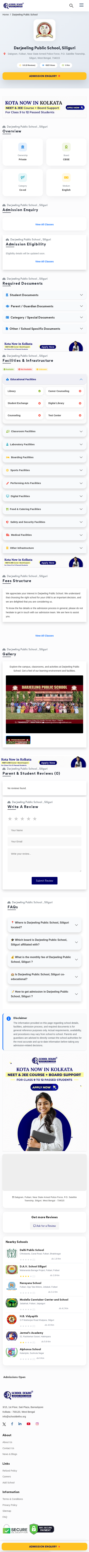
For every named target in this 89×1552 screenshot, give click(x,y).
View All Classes (44, 224)
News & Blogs (10, 1454)
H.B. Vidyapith (29, 1316)
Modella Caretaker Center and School (44, 1299)
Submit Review (44, 880)
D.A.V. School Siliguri (33, 1266)
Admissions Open (14, 1377)
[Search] (71, 5)
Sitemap (7, 1511)
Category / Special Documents (30, 317)
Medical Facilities (19, 534)
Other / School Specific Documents (33, 328)
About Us (7, 1442)
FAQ (5, 1517)
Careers (7, 1476)
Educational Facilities (21, 379)
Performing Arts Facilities (23, 483)
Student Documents (22, 295)
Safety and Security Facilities (25, 522)
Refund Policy (10, 1470)
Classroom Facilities (21, 431)
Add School (9, 1482)
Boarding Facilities (20, 457)
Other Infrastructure (20, 548)
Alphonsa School (30, 1349)
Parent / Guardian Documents (29, 306)
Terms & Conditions (13, 1499)
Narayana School (30, 1283)
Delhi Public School (32, 1250)
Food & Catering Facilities (23, 509)
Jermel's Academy (31, 1333)
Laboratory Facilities (20, 444)
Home (6, 14)
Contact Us (8, 1448)
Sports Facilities (18, 470)
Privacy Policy (10, 1505)
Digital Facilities (18, 496)
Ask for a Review (44, 1225)
